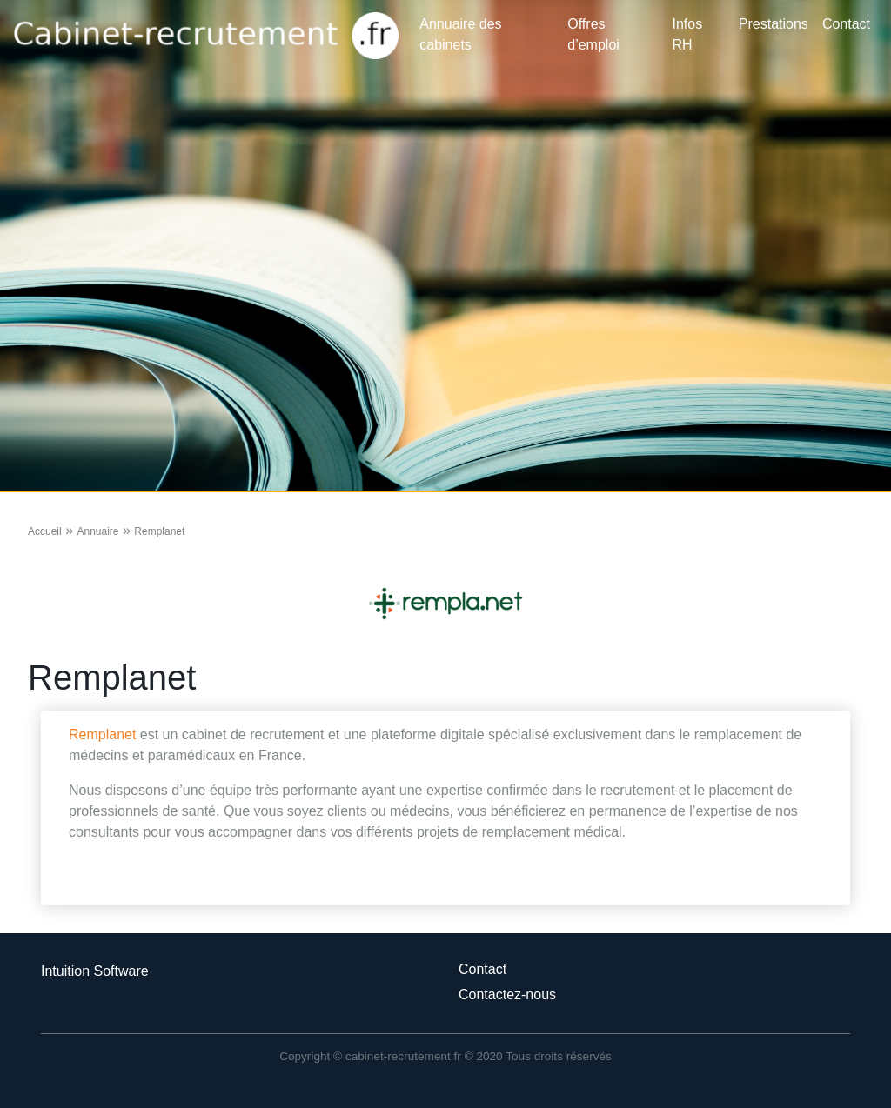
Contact (846, 24)
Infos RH (688, 34)
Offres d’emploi (593, 34)
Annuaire (97, 531)
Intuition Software (95, 971)
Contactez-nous (507, 994)
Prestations (773, 24)
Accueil (45, 531)
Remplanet (102, 734)
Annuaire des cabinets (460, 34)
